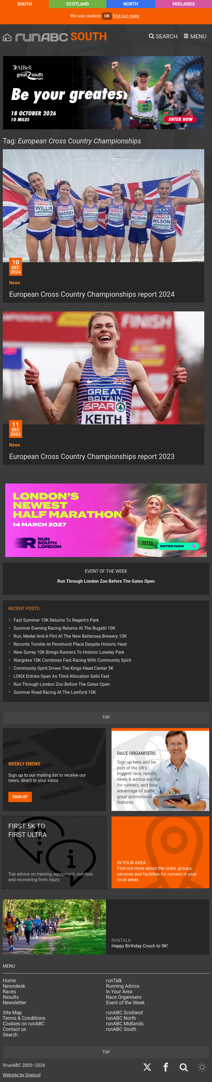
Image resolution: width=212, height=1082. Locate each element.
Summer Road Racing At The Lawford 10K (55, 692)
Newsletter (14, 1002)
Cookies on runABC (24, 1023)
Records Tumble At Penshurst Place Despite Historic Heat (70, 644)
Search (10, 1035)
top (106, 717)
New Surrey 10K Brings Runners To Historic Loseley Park (69, 652)
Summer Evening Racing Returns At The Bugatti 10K (64, 628)
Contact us (14, 1029)
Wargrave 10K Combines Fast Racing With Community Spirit (72, 660)
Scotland (77, 4)
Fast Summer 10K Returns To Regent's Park (56, 620)
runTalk (114, 980)
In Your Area (119, 991)
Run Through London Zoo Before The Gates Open (62, 684)
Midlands (184, 4)
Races (9, 991)
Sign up (20, 797)
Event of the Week (125, 1002)
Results (11, 997)
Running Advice (122, 986)
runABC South (121, 1029)
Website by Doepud (22, 1075)
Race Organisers (123, 997)
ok (107, 16)
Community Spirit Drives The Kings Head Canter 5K (63, 668)
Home (9, 980)
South (24, 4)
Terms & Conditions (24, 1018)
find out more (126, 16)
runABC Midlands (125, 1023)
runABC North (121, 1018)
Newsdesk (14, 986)
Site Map (12, 1012)
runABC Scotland (124, 1012)
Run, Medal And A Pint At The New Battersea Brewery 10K (70, 636)
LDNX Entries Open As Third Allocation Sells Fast (61, 676)
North (130, 4)
